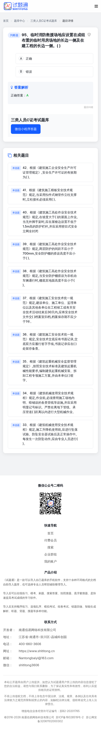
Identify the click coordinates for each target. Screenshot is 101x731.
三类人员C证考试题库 (43, 20)
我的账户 (50, 561)
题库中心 (19, 20)
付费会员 (50, 540)
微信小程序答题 (26, 129)
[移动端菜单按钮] (96, 6)
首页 (6, 20)
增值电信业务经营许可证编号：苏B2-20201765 (50, 711)
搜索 (50, 547)
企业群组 (50, 554)
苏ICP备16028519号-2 (70, 717)
